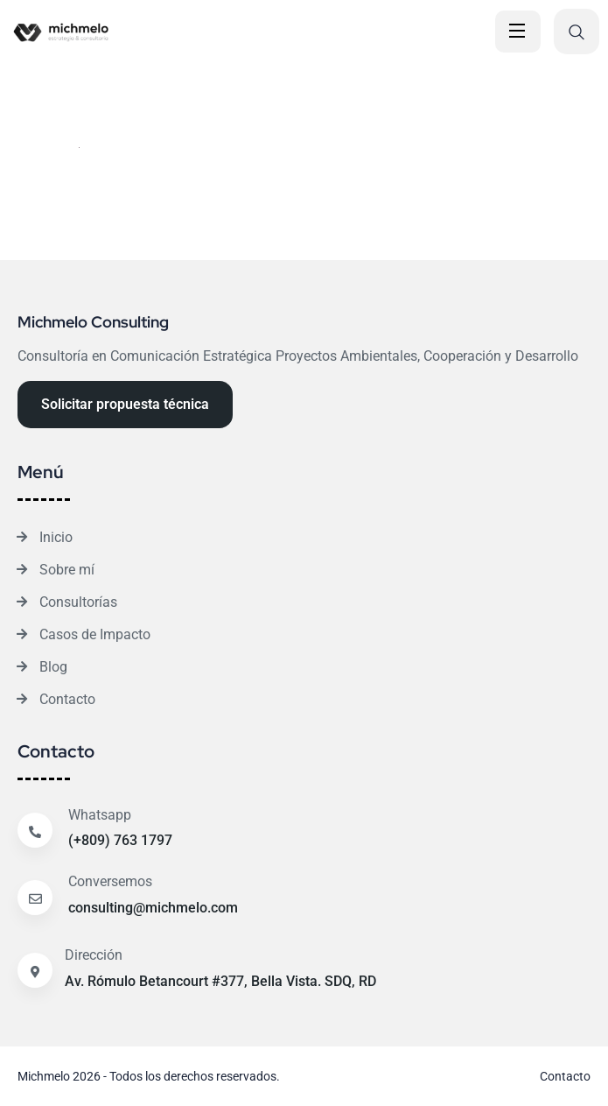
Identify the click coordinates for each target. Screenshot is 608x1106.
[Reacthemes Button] (125, 404)
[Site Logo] (127, 31)
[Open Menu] (518, 32)
